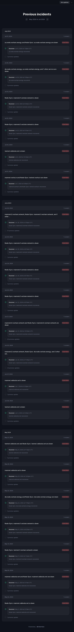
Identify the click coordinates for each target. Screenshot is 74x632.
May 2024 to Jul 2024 (37, 19)
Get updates (65, 2)
